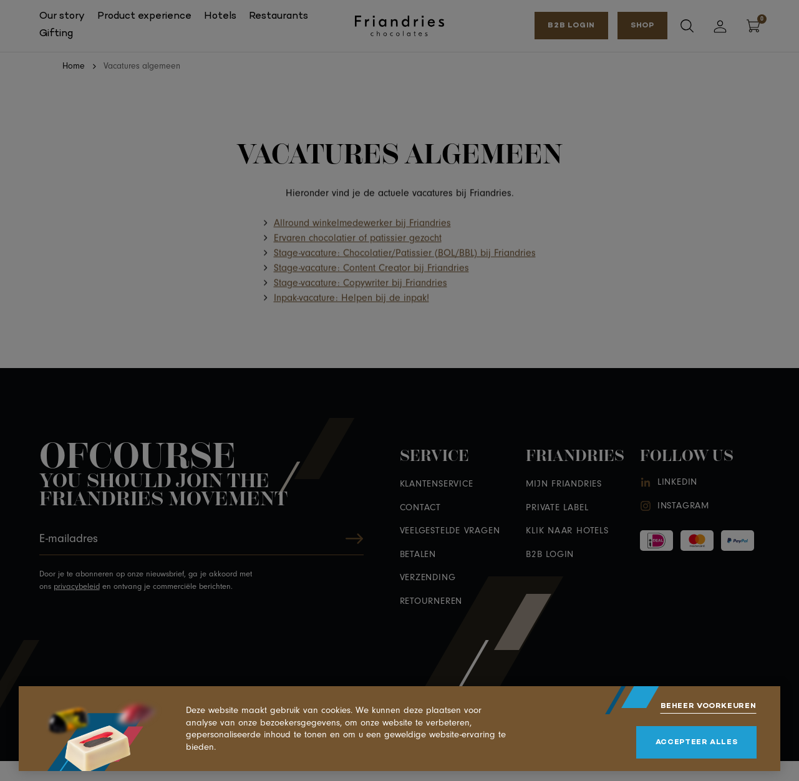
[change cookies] (708, 706)
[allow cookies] (696, 742)
